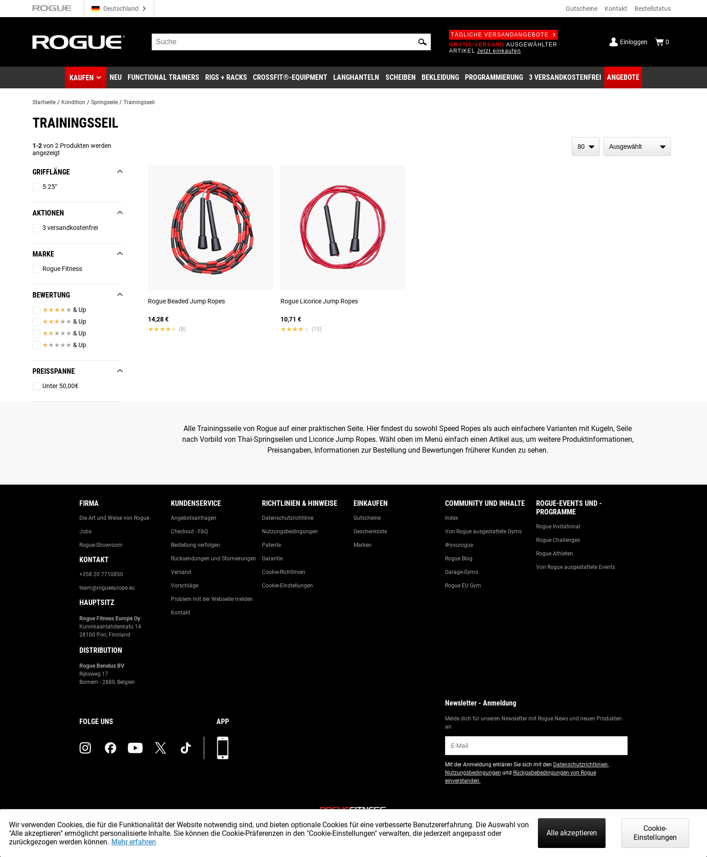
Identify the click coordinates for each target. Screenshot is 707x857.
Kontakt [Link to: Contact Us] (180, 613)
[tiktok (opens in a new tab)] (185, 748)
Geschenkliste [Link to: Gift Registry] (370, 531)
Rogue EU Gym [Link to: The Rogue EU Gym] (463, 585)
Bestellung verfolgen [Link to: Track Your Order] (195, 545)
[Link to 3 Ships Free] (565, 77)
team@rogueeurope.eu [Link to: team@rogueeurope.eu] (107, 588)
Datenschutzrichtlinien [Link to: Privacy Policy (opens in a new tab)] (580, 764)
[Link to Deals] (623, 77)
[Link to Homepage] (78, 42)
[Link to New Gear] (115, 77)
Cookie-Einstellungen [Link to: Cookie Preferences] (287, 585)
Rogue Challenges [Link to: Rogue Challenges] (558, 540)
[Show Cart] (662, 42)
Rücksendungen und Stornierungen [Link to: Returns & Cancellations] (213, 558)
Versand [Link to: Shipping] (181, 572)
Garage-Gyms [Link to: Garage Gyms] (461, 572)
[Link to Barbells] (356, 77)
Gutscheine (581, 8)
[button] (422, 41)
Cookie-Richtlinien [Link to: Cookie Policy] (283, 572)
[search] (291, 41)
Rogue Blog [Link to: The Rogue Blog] (459, 558)
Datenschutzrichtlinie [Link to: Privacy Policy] (287, 518)
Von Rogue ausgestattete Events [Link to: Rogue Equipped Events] (575, 567)
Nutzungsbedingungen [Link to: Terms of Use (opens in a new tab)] (473, 773)
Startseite (43, 102)
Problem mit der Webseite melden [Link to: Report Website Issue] (212, 599)
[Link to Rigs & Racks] (226, 77)
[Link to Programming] (494, 77)
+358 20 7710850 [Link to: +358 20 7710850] (101, 574)
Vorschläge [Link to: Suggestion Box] (184, 585)
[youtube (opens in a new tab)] (135, 748)
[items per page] (586, 146)
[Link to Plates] (400, 77)
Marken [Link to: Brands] (363, 545)
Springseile (104, 102)
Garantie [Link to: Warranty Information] (272, 558)
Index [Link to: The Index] (451, 518)
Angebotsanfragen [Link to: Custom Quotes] (193, 518)
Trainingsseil (139, 102)
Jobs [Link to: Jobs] (85, 531)
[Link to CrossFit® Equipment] (290, 77)
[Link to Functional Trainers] (163, 77)
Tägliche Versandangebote (503, 35)
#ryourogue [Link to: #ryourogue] (459, 545)
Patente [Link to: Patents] (271, 545)
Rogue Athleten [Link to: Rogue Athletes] (554, 553)
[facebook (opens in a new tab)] (110, 748)
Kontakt (616, 8)
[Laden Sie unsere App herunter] (222, 748)
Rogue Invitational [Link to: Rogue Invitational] (558, 526)
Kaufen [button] (81, 77)
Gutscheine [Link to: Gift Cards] (367, 518)
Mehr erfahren (133, 842)
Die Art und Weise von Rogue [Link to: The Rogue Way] (114, 518)
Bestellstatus (652, 8)
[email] (536, 745)
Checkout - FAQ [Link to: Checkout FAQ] (189, 531)
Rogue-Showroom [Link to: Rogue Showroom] (101, 545)
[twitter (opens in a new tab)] (160, 748)
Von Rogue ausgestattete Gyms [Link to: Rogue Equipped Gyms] (483, 531)
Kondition (73, 102)
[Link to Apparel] (440, 77)
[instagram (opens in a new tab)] (85, 748)
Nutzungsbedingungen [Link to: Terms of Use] (290, 531)
